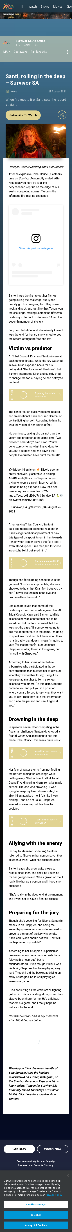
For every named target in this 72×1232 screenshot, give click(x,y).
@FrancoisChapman (35, 478)
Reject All (35, 1215)
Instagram (46, 1077)
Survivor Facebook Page (29, 1081)
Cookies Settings (36, 1204)
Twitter (34, 1077)
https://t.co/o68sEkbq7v (24, 495)
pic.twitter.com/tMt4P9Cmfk (26, 500)
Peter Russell (55, 167)
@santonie (35, 474)
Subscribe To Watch (23, 115)
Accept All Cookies (36, 1225)
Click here (24, 1094)
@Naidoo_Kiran (19, 469)
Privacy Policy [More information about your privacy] (54, 1195)
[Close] (68, 1175)
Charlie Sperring (31, 167)
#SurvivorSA (47, 495)
